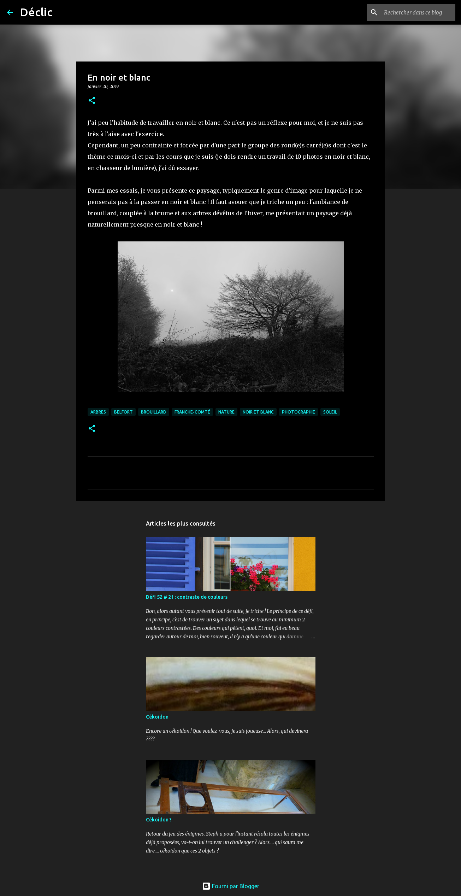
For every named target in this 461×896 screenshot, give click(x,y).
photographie (298, 412)
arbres (98, 412)
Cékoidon (157, 717)
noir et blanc (258, 412)
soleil (330, 412)
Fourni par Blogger (230, 886)
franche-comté (192, 412)
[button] (92, 101)
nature (226, 412)
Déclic (36, 12)
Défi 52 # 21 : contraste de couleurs (186, 597)
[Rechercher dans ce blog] (418, 12)
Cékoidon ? (159, 819)
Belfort (123, 412)
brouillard (153, 412)
